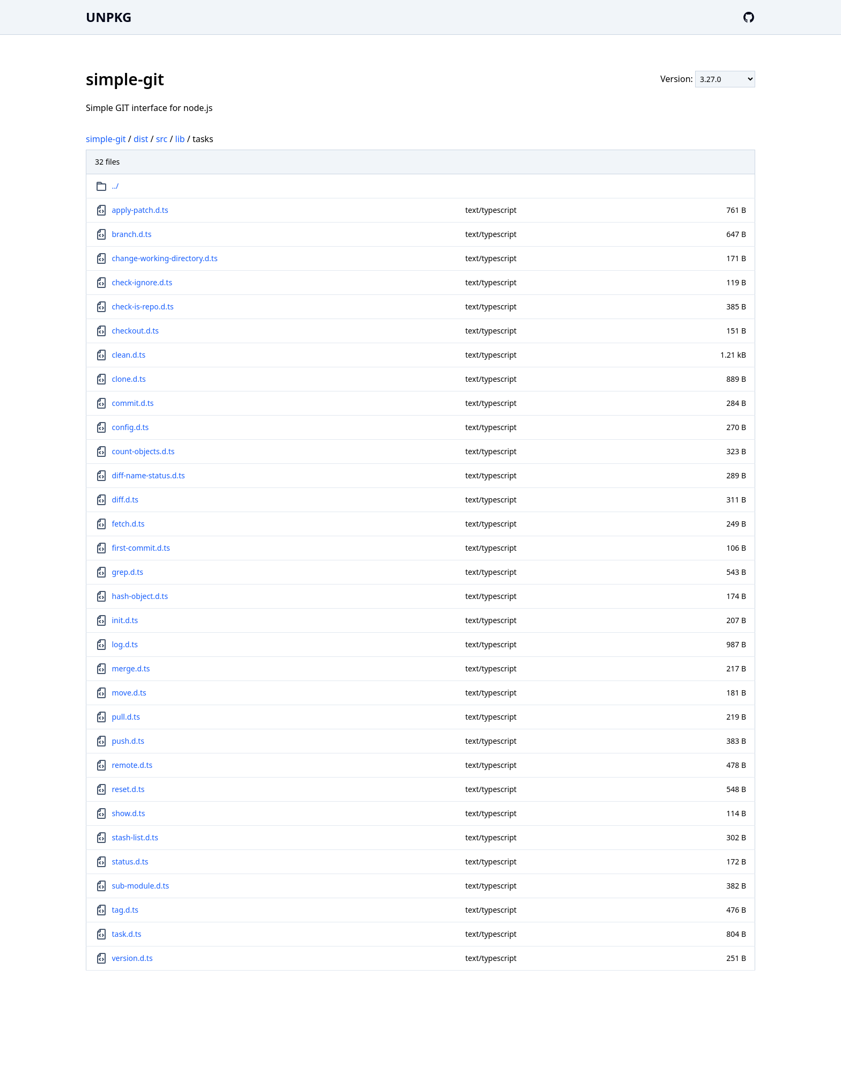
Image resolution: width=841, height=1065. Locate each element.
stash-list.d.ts (135, 837)
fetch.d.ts (128, 524)
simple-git (106, 139)
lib (180, 139)
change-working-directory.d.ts (165, 258)
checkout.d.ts (135, 331)
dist (141, 139)
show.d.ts (128, 813)
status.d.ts (130, 861)
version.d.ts (132, 958)
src (162, 139)
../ (115, 186)
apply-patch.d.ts (140, 210)
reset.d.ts (128, 789)
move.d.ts (129, 692)
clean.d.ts (129, 355)
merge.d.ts (131, 668)
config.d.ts (130, 427)
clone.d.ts (129, 379)
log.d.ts (125, 644)
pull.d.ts (126, 717)
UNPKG (108, 17)
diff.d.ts (125, 499)
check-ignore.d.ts (142, 282)
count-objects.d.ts (143, 451)
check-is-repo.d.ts (143, 306)
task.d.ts (127, 934)
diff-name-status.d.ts (148, 475)
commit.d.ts (133, 403)
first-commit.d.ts (141, 548)
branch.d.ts (132, 234)
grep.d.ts (128, 572)
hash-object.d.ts (140, 596)
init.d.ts (125, 620)
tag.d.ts (125, 910)
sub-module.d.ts (140, 886)
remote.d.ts (132, 765)
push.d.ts (128, 741)
